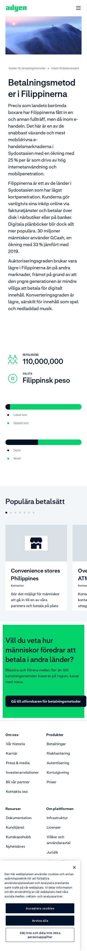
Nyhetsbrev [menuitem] (15, 846)
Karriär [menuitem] (11, 753)
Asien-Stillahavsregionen (67, 68)
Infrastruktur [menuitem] (57, 817)
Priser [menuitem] (51, 782)
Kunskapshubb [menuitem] (18, 837)
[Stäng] (74, 867)
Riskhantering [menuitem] (58, 753)
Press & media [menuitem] (18, 763)
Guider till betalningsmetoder (27, 68)
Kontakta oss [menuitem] (17, 791)
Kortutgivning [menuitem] (58, 772)
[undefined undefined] (76, 8)
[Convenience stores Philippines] (36, 568)
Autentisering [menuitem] (58, 763)
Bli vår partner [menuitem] (18, 782)
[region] (40, 906)
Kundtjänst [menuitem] (15, 827)
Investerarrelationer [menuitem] (22, 772)
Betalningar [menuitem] (56, 743)
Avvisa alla (40, 920)
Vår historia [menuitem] (15, 743)
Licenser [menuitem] (54, 827)
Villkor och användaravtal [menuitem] (58, 840)
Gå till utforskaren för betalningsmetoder (46, 701)
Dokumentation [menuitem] (18, 817)
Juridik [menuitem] (52, 852)
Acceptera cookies (40, 908)
